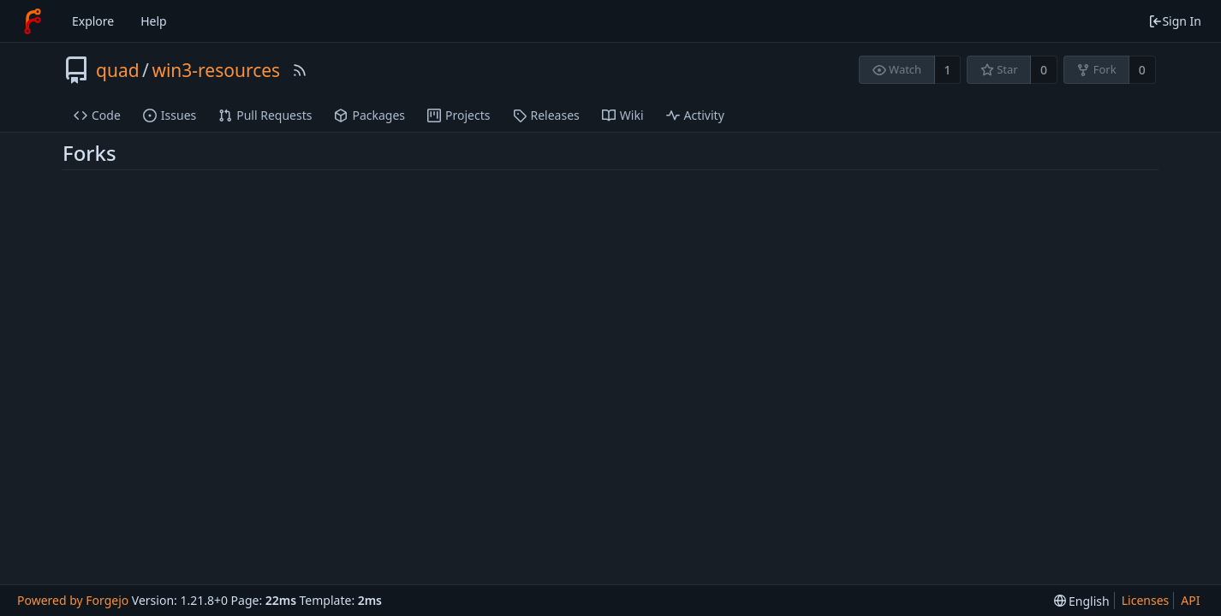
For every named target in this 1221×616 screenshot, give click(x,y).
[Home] (33, 21)
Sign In (1174, 21)
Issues (169, 115)
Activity (695, 115)
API (1190, 600)
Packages (369, 115)
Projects (458, 115)
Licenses (1146, 600)
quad (118, 70)
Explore (93, 21)
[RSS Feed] (299, 70)
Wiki (623, 115)
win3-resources (216, 70)
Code (97, 115)
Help (153, 21)
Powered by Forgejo (72, 600)
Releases (546, 115)
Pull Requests (265, 115)
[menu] (1082, 601)
